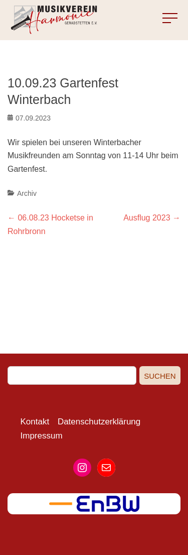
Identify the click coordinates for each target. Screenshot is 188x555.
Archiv (27, 193)
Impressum (42, 435)
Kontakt (35, 421)
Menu (162, 19)
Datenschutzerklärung (99, 421)
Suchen (159, 376)
